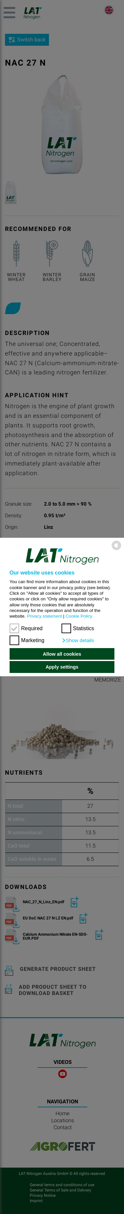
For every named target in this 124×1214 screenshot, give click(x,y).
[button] (78, 640)
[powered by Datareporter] (116, 550)
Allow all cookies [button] (62, 654)
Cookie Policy (78, 616)
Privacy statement (44, 616)
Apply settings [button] (62, 667)
